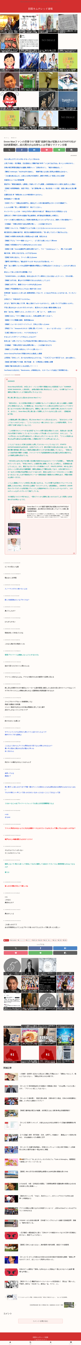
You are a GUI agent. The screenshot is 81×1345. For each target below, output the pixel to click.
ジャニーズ (21, 940)
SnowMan (13, 940)
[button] (72, 150)
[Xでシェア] (9, 150)
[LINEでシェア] (59, 150)
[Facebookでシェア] (22, 150)
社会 (54, 940)
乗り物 (35, 940)
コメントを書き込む (40, 1321)
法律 (40, 940)
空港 (59, 940)
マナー (28, 940)
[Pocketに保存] (47, 150)
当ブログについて (40, 1339)
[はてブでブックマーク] (34, 150)
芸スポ (6, 940)
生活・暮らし (47, 940)
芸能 (65, 940)
